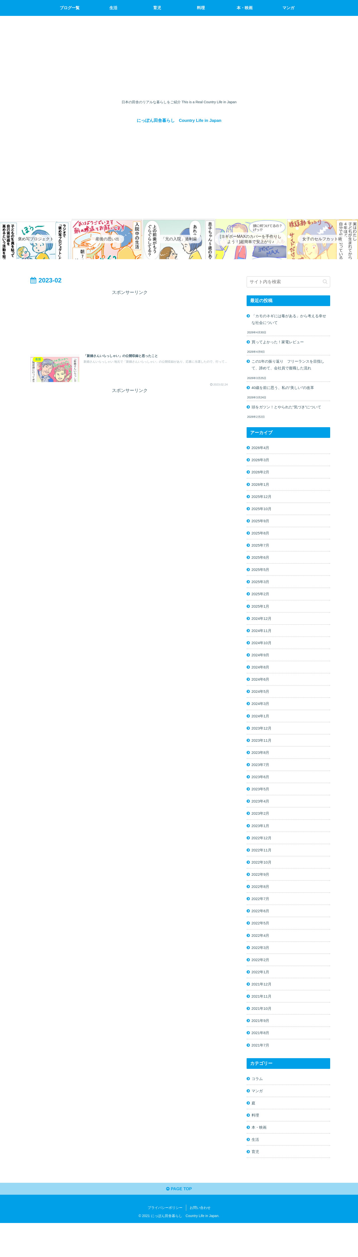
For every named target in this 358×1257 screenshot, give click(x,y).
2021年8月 (261, 1061)
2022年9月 (261, 896)
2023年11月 (262, 756)
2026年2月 (261, 477)
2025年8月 (261, 540)
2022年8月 (261, 908)
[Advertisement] (129, 320)
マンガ (258, 1120)
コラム (258, 1107)
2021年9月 (261, 1048)
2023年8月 (261, 769)
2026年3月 (261, 464)
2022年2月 (261, 984)
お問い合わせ (200, 1242)
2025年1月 (261, 616)
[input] (288, 281)
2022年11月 (262, 870)
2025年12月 (262, 502)
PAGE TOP (179, 1222)
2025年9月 (261, 527)
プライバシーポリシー (165, 1242)
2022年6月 (261, 934)
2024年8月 (261, 680)
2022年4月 (261, 959)
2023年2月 (261, 832)
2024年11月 (262, 642)
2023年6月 (261, 794)
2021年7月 (261, 1073)
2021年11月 (262, 1023)
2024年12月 (262, 629)
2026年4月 (261, 451)
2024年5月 (261, 705)
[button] (325, 281)
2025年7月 (261, 553)
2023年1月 (261, 845)
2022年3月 (261, 972)
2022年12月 (262, 858)
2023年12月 (262, 743)
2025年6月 (261, 565)
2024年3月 (261, 718)
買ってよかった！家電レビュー (280, 343)
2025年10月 (262, 515)
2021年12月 (262, 1010)
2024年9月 (261, 667)
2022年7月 (261, 921)
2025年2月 (261, 603)
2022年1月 (261, 997)
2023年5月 (261, 807)
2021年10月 (262, 1035)
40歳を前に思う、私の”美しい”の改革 (285, 390)
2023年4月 (261, 819)
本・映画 (260, 1158)
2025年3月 (261, 591)
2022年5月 (261, 946)
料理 (256, 1146)
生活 (256, 1171)
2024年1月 (261, 731)
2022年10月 (262, 883)
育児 (256, 1184)
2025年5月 (261, 578)
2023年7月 (261, 781)
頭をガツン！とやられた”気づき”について (289, 410)
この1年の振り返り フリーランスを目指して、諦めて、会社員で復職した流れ (289, 367)
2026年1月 (261, 489)
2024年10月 (262, 654)
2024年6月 (261, 692)
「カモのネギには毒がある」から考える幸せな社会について (289, 319)
